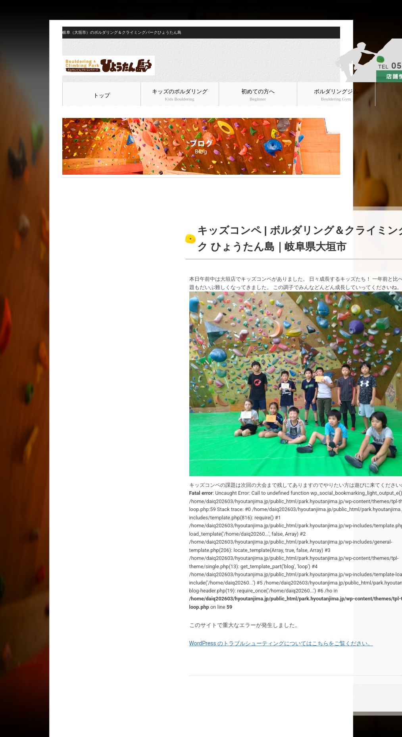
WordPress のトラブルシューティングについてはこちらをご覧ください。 (281, 643)
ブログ (86, 184)
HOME (68, 184)
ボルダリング (112, 184)
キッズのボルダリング (180, 95)
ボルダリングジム (336, 95)
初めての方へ (258, 95)
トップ (101, 95)
